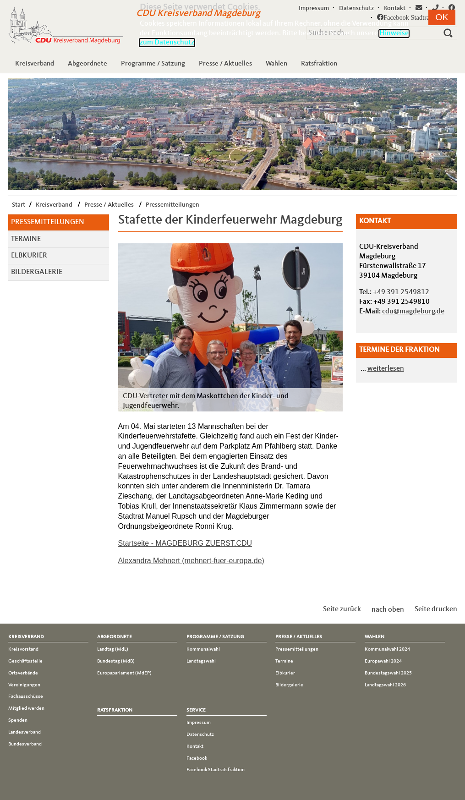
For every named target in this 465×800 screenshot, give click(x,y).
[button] (442, 17)
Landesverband (24, 732)
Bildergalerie (36, 272)
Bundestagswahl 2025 (388, 673)
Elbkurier (29, 255)
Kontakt (194, 746)
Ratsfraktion (319, 63)
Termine (26, 239)
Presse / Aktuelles (225, 63)
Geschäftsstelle (25, 661)
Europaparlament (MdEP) (124, 673)
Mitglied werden (26, 708)
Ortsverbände (23, 673)
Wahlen (276, 63)
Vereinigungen (24, 685)
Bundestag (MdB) (116, 661)
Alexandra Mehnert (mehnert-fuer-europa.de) (191, 560)
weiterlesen (385, 369)
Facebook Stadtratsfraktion (215, 770)
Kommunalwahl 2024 (387, 649)
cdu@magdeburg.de (413, 311)
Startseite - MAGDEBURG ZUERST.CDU (185, 543)
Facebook (196, 758)
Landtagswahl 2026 (385, 685)
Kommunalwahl (203, 649)
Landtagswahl (201, 661)
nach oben (388, 609)
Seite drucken (436, 609)
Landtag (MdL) (112, 649)
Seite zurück (342, 609)
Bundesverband (25, 744)
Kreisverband (34, 63)
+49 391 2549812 (401, 292)
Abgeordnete (87, 63)
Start (18, 205)
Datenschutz (200, 734)
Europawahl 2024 (383, 661)
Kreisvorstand (23, 649)
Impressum (198, 722)
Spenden (17, 720)
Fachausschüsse (25, 696)
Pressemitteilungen (172, 205)
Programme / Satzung (153, 63)
